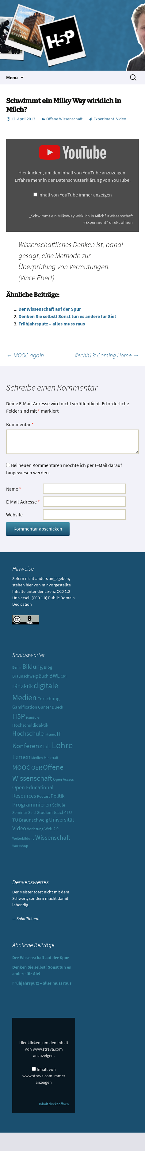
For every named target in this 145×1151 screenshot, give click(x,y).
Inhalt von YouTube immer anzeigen (75, 195)
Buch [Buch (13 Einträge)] (43, 676)
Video (121, 119)
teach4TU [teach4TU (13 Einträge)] (63, 812)
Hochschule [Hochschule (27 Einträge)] (28, 733)
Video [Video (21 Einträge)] (19, 828)
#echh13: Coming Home (107, 355)
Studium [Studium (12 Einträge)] (45, 812)
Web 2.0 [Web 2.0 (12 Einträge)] (51, 828)
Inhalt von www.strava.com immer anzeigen (43, 1076)
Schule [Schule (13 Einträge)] (58, 805)
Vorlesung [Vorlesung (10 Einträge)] (35, 828)
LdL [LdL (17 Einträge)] (47, 746)
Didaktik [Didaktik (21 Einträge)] (22, 686)
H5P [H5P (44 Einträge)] (18, 716)
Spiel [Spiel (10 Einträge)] (32, 812)
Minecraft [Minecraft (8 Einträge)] (51, 758)
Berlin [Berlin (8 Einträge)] (16, 667)
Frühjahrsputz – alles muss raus (51, 324)
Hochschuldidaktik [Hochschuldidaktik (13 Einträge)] (30, 725)
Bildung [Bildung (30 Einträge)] (32, 666)
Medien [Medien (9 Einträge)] (37, 757)
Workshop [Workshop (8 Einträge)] (20, 846)
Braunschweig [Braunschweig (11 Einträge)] (25, 676)
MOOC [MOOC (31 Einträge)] (21, 767)
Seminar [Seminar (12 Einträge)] (19, 812)
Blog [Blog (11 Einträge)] (48, 667)
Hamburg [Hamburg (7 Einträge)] (33, 718)
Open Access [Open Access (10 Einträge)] (63, 779)
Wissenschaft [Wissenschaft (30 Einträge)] (52, 837)
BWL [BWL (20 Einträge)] (54, 675)
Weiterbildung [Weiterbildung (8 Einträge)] (23, 838)
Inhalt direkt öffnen (54, 1104)
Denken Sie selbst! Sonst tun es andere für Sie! (67, 316)
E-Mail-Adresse (23, 502)
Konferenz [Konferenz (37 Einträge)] (27, 745)
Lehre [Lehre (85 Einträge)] (62, 745)
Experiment (103, 119)
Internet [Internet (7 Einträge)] (50, 735)
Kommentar (20, 424)
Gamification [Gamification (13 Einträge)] (24, 707)
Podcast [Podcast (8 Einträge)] (43, 796)
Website (14, 514)
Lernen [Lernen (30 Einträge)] (21, 756)
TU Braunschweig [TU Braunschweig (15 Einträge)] (30, 820)
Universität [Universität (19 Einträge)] (61, 819)
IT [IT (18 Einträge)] (59, 733)
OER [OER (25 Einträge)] (36, 767)
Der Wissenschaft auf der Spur (49, 309)
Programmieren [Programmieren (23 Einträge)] (31, 804)
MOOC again (25, 355)
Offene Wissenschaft (64, 119)
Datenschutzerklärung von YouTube (92, 180)
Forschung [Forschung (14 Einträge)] (48, 699)
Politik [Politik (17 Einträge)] (57, 795)
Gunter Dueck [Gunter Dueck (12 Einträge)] (50, 707)
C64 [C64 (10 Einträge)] (64, 676)
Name (13, 489)
